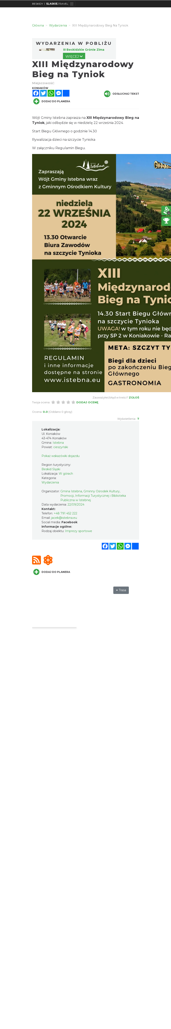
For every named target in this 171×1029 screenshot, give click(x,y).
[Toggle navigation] (72, 4)
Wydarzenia (50, 482)
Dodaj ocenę (87, 402)
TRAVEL (57, 3)
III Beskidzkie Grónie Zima (83, 50)
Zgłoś (134, 397)
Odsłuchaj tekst (121, 93)
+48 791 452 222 (65, 513)
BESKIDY (37, 3)
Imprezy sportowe (78, 531)
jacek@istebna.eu (64, 518)
